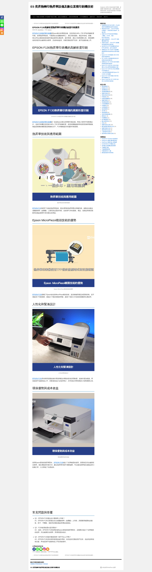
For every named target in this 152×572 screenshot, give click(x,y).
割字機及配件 (105, 119)
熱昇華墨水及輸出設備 (107, 133)
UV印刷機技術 (84, 17)
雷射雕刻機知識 (106, 91)
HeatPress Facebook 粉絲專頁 (110, 138)
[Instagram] (44, 549)
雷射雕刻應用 (105, 102)
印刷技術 (37, 551)
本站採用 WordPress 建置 (109, 567)
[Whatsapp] (37, 549)
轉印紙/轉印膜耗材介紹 (108, 126)
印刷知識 (45, 564)
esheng (49, 30)
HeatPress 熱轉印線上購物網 (109, 142)
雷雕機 (32, 564)
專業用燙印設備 (106, 130)
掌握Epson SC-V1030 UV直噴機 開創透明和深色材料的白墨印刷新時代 (110, 51)
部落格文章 (105, 88)
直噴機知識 (105, 89)
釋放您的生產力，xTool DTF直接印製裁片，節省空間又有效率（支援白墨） (110, 30)
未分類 (103, 110)
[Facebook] (34, 549)
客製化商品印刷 (106, 95)
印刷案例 (104, 105)
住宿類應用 (105, 107)
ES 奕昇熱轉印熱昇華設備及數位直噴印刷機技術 (61, 6)
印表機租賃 (105, 117)
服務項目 (92, 17)
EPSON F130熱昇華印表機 (41, 33)
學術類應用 (105, 112)
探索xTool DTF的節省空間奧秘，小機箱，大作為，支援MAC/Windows (110, 35)
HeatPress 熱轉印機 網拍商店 (109, 140)
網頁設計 (104, 116)
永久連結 (55, 551)
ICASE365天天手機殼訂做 (108, 144)
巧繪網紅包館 (105, 147)
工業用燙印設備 (106, 131)
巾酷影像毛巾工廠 (106, 151)
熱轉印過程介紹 (106, 128)
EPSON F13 (36, 208)
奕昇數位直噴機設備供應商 (109, 145)
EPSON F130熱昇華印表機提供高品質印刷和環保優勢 (79, 23)
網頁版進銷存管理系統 (107, 152)
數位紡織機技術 (62, 17)
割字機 (36, 564)
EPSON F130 (37, 294)
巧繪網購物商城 (106, 149)
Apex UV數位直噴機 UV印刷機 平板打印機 (44, 17)
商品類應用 (105, 86)
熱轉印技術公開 (106, 124)
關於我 (106, 17)
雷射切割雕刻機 (73, 17)
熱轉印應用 (105, 100)
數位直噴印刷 (105, 121)
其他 (103, 123)
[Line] (41, 549)
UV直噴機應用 (105, 103)
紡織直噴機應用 (106, 98)
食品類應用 (105, 109)
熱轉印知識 (43, 551)
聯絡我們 (99, 17)
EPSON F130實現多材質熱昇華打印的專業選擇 (45, 23)
